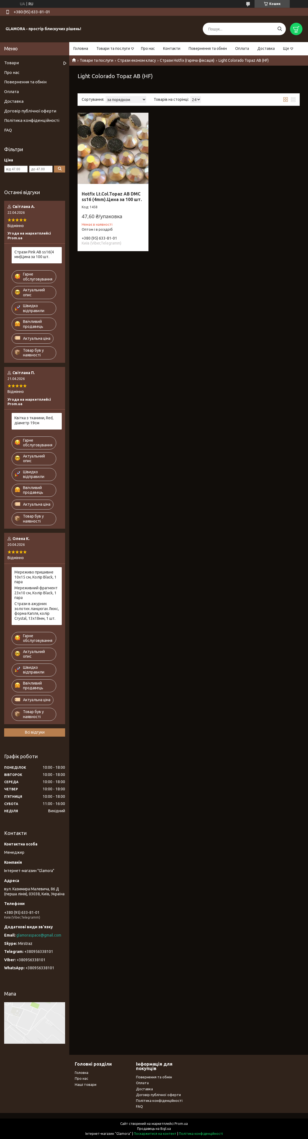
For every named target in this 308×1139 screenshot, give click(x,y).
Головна (80, 48)
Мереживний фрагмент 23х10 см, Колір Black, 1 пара (36, 593)
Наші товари (85, 1084)
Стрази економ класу (136, 60)
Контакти (171, 48)
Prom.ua (181, 1123)
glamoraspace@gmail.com (38, 935)
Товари (11, 62)
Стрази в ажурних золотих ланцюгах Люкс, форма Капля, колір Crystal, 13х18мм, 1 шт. (36, 611)
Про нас (148, 48)
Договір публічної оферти (30, 111)
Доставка (266, 48)
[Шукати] (279, 29)
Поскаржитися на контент (155, 1133)
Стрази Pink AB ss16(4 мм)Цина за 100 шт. (34, 254)
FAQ (8, 130)
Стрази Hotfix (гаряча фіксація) (187, 60)
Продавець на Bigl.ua (154, 1128)
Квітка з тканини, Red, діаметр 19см (33, 420)
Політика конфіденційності (31, 120)
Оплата (242, 48)
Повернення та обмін (208, 48)
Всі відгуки (35, 732)
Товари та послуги (113, 48)
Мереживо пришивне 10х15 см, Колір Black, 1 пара (35, 577)
